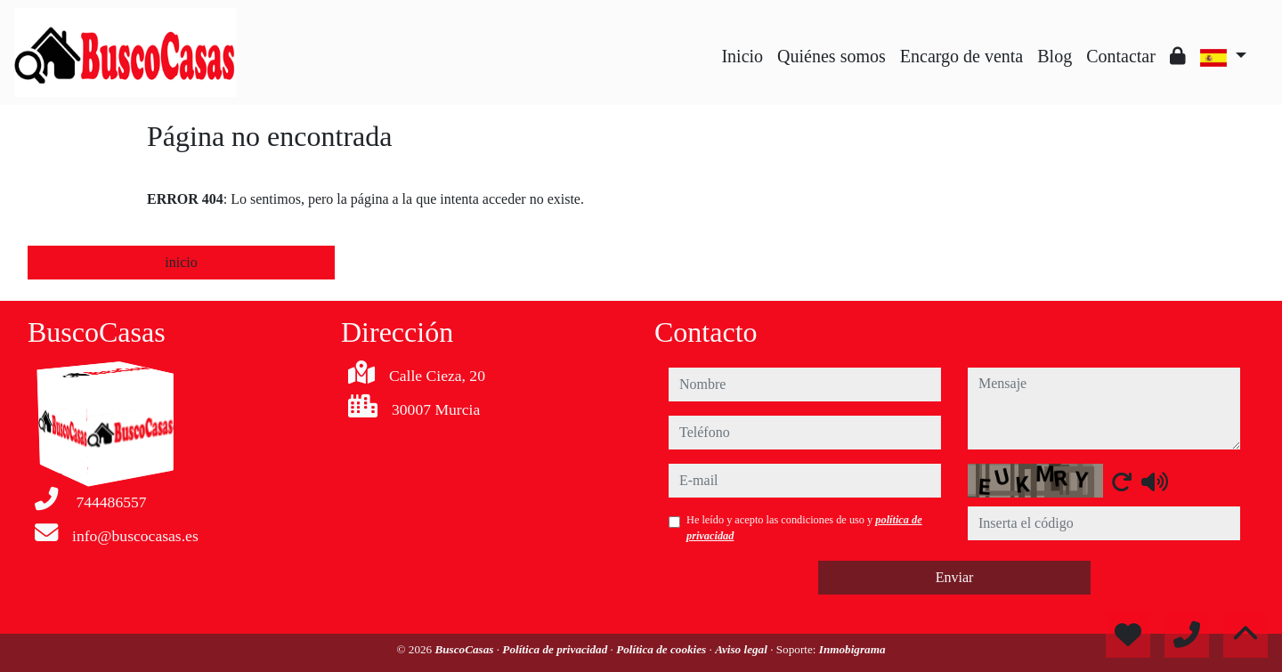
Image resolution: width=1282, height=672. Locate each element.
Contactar (1121, 56)
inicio (181, 262)
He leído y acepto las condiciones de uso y (804, 528)
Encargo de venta (961, 56)
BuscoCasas (465, 649)
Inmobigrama (852, 649)
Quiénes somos (831, 56)
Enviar (955, 577)
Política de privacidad (556, 649)
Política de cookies (662, 649)
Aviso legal (742, 649)
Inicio (742, 56)
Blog (1054, 56)
